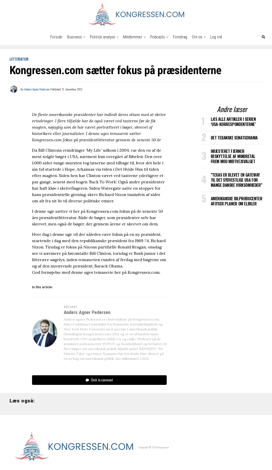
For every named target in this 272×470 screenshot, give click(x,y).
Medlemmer (132, 37)
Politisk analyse (102, 37)
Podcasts (157, 37)
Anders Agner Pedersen (36, 89)
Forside (56, 37)
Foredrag (180, 37)
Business (74, 37)
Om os (197, 37)
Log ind (216, 37)
